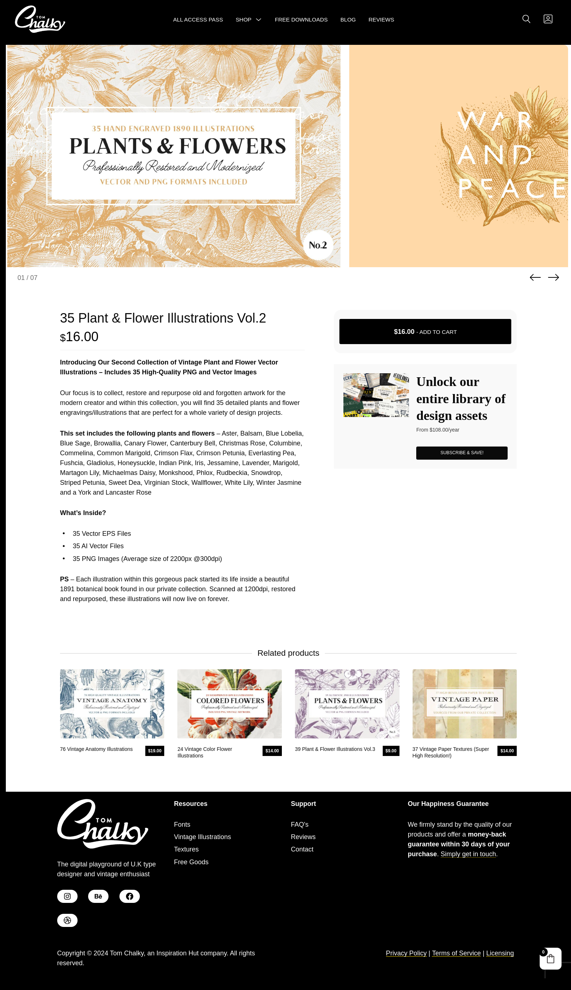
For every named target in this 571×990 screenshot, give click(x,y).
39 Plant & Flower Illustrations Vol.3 (335, 749)
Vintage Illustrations (202, 837)
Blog (348, 19)
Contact (302, 849)
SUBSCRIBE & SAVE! (461, 452)
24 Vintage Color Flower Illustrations (204, 752)
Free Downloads (301, 19)
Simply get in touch (468, 854)
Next (553, 277)
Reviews (381, 19)
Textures (186, 849)
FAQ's (299, 824)
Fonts (182, 824)
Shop (243, 19)
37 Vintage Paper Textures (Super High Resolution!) (451, 752)
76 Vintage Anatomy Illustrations (96, 749)
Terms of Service (456, 953)
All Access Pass (198, 19)
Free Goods (191, 862)
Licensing (500, 953)
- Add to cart (425, 331)
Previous (535, 277)
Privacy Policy (406, 953)
